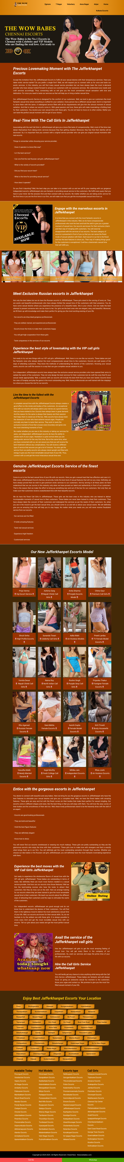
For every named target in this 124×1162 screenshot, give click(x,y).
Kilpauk (33, 1059)
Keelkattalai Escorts (46, 1081)
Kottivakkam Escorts (96, 1146)
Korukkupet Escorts (70, 1132)
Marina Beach (74, 1038)
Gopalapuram (36, 1027)
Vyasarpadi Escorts (46, 1126)
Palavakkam (21, 1054)
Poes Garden (102, 1022)
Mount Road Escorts (22, 1098)
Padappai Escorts (45, 1095)
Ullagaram (57, 1054)
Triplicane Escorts (94, 1077)
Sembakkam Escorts (47, 1129)
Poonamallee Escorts (22, 1122)
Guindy (38, 1033)
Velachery (71, 4)
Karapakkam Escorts (47, 1077)
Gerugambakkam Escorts (73, 1077)
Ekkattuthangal (22, 1033)
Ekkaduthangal (57, 1043)
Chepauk (19, 1059)
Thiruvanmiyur (88, 1017)
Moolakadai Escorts (70, 1095)
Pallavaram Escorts (21, 1091)
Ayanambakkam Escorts (23, 1139)
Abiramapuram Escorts (96, 1112)
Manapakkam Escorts (47, 1088)
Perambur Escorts (21, 1119)
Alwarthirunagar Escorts (72, 1122)
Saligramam (67, 1033)
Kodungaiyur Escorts (96, 1139)
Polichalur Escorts (95, 1091)
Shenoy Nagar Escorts (47, 1112)
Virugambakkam (39, 1038)
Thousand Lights (85, 1033)
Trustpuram (34, 1048)
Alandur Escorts (20, 1132)
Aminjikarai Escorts (21, 1136)
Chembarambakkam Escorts (95, 1123)
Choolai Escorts (20, 1112)
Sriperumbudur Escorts (23, 1126)
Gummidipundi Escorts (72, 1098)
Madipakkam (76, 1012)
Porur (18, 1006)
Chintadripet (92, 1038)
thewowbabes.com (84, 1155)
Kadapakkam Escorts (71, 1119)
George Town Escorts (96, 1132)
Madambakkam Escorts (48, 1132)
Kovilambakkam (41, 1012)
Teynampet (20, 1022)
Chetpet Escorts (20, 1108)
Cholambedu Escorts (71, 1126)
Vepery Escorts (20, 1081)
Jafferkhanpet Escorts (71, 1108)
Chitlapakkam (21, 1043)
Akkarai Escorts (69, 1139)
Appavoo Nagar (87, 1027)
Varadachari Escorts (22, 1077)
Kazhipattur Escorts (70, 1112)
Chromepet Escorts (46, 1074)
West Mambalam (70, 1048)
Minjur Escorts (44, 1091)
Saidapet (51, 1033)
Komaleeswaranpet (91, 1048)
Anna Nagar (84, 4)
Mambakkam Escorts (22, 1095)
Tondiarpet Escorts (46, 1122)
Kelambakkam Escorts (47, 1084)
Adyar (96, 4)
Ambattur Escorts (21, 1088)
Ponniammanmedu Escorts (73, 1091)
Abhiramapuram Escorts (23, 1129)
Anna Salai (53, 1027)
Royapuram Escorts (46, 1105)
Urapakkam (59, 1012)
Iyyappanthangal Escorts (97, 1119)
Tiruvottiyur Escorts (46, 1119)
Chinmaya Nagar (39, 1054)
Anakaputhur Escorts (96, 1084)
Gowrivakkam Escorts (96, 1135)
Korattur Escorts (94, 1142)
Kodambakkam (49, 1059)
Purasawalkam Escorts (47, 1098)
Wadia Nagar (51, 1048)
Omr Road (52, 1022)
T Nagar (59, 4)
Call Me (31, 1160)
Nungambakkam (67, 1006)
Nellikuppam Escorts (71, 1074)
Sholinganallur (33, 1006)
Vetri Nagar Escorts (46, 1136)
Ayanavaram (91, 1054)
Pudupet (19, 1048)
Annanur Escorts (94, 1081)
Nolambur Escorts (70, 1129)
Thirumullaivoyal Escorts (72, 1081)
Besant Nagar (38, 1017)
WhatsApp (93, 1160)
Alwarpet (49, 1006)
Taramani (20, 1027)
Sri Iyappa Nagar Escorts (72, 1136)
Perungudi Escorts (21, 1074)
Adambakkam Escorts (22, 1115)
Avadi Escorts (93, 1115)
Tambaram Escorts (46, 1115)
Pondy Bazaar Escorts (22, 1105)
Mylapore (91, 1012)
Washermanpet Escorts (72, 1105)
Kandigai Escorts (69, 1115)
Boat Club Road (84, 1022)
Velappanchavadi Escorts (97, 1074)
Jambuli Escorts (94, 1088)
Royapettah (20, 1017)
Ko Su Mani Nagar (99, 1043)
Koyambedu (68, 1027)
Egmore (48, 4)
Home (106, 4)
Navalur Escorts (20, 1102)
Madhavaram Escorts (96, 1098)
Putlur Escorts (68, 1084)
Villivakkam (20, 1038)
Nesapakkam (68, 1059)
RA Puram (71, 1017)
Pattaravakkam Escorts (96, 1108)
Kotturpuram (55, 1017)
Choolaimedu (39, 1043)
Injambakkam (86, 1006)
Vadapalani (36, 1022)
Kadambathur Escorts (71, 1088)
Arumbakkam (74, 1054)
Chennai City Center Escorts (95, 1103)
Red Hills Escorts (45, 1102)
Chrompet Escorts (94, 1095)
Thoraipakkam (21, 1012)
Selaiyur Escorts (45, 1108)
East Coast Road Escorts (97, 1129)
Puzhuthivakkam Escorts (48, 1139)
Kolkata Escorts (102, 11)
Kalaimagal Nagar (77, 1043)
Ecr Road (67, 1022)
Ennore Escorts (69, 1102)
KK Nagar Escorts (21, 1084)
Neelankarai (57, 1038)
